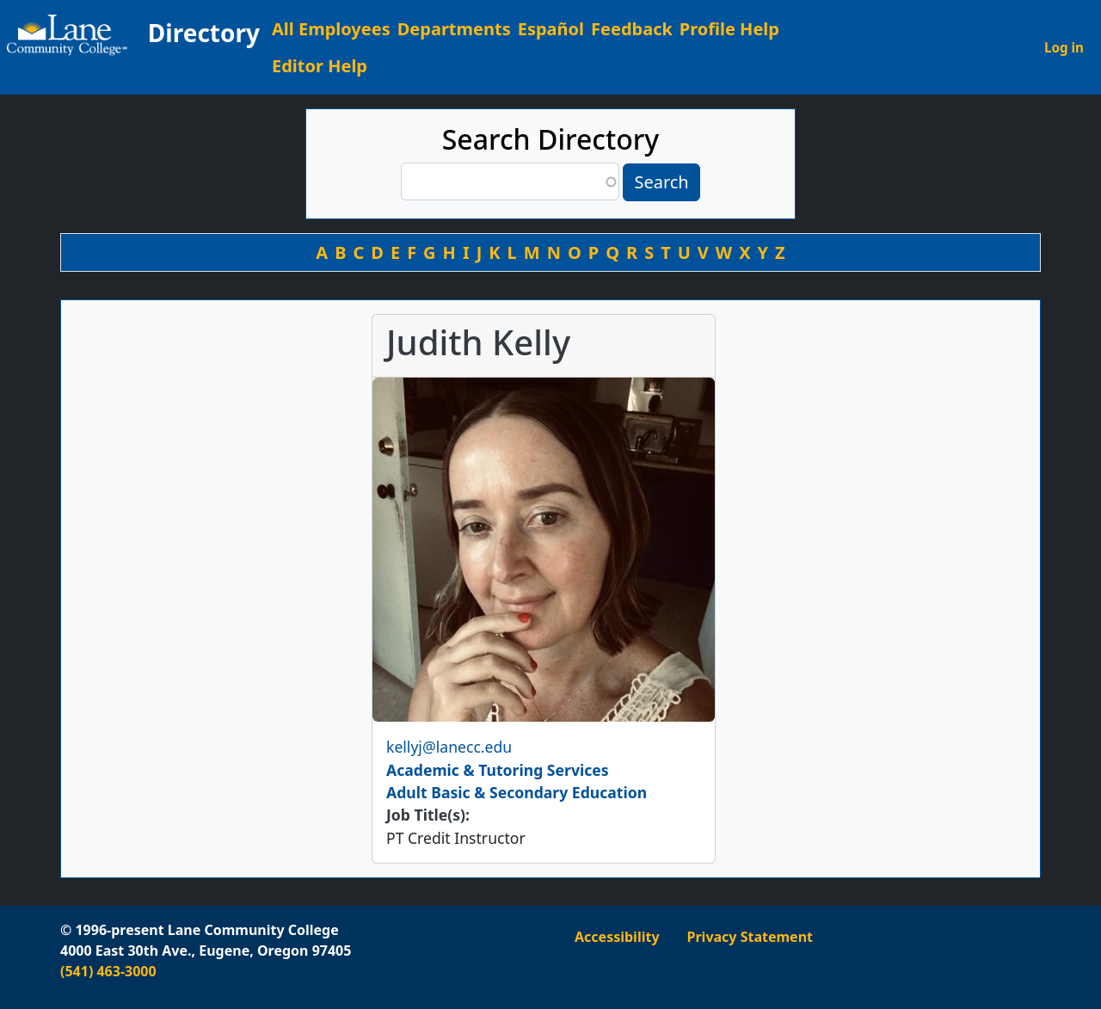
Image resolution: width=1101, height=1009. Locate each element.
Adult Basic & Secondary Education (516, 792)
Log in (1064, 47)
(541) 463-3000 (108, 971)
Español (551, 28)
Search (661, 182)
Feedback (632, 28)
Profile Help (729, 28)
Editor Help (319, 65)
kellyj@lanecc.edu (449, 746)
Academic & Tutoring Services (497, 770)
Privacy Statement (750, 936)
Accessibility (617, 936)
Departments (454, 28)
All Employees (331, 28)
